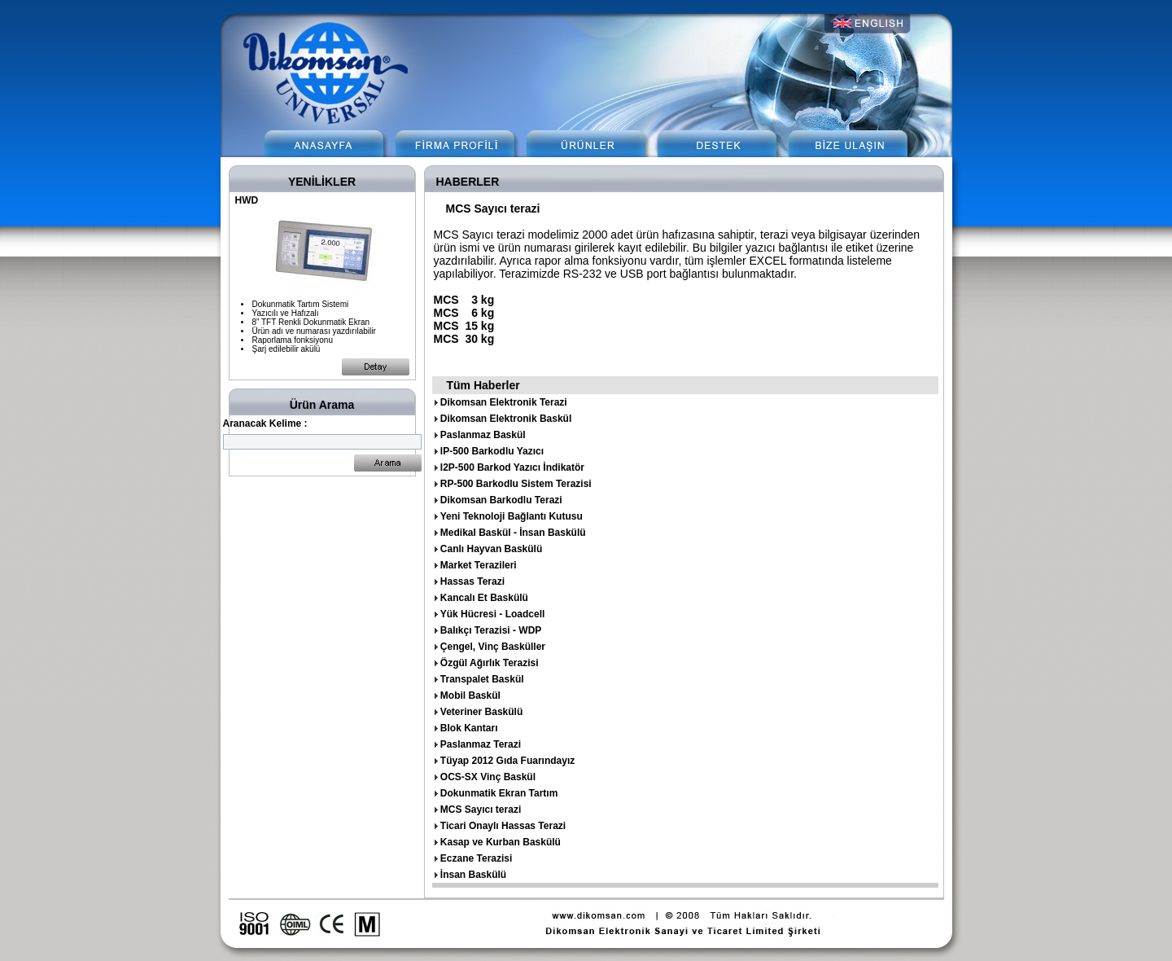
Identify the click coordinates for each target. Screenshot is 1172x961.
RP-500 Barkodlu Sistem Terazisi (516, 483)
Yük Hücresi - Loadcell (492, 614)
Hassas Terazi (472, 581)
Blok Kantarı (469, 728)
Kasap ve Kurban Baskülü (500, 842)
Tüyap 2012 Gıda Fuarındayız (507, 760)
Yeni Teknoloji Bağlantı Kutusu (511, 516)
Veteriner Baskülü (481, 711)
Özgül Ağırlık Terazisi (489, 663)
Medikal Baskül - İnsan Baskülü (513, 532)
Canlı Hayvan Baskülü (491, 549)
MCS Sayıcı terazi (480, 809)
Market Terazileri (478, 565)
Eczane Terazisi (476, 858)
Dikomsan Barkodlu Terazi (501, 500)
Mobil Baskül (470, 695)
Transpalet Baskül (482, 679)
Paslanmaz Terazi (480, 744)
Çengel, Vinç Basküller (492, 646)
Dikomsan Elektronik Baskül (505, 418)
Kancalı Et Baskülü (484, 597)
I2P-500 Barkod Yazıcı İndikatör (512, 467)
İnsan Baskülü (473, 874)
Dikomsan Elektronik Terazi (503, 402)
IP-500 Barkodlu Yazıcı (492, 451)
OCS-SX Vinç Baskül (488, 777)
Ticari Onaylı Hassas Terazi (503, 826)
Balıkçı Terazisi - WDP (490, 630)
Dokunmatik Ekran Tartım (499, 793)
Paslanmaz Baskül (483, 435)
